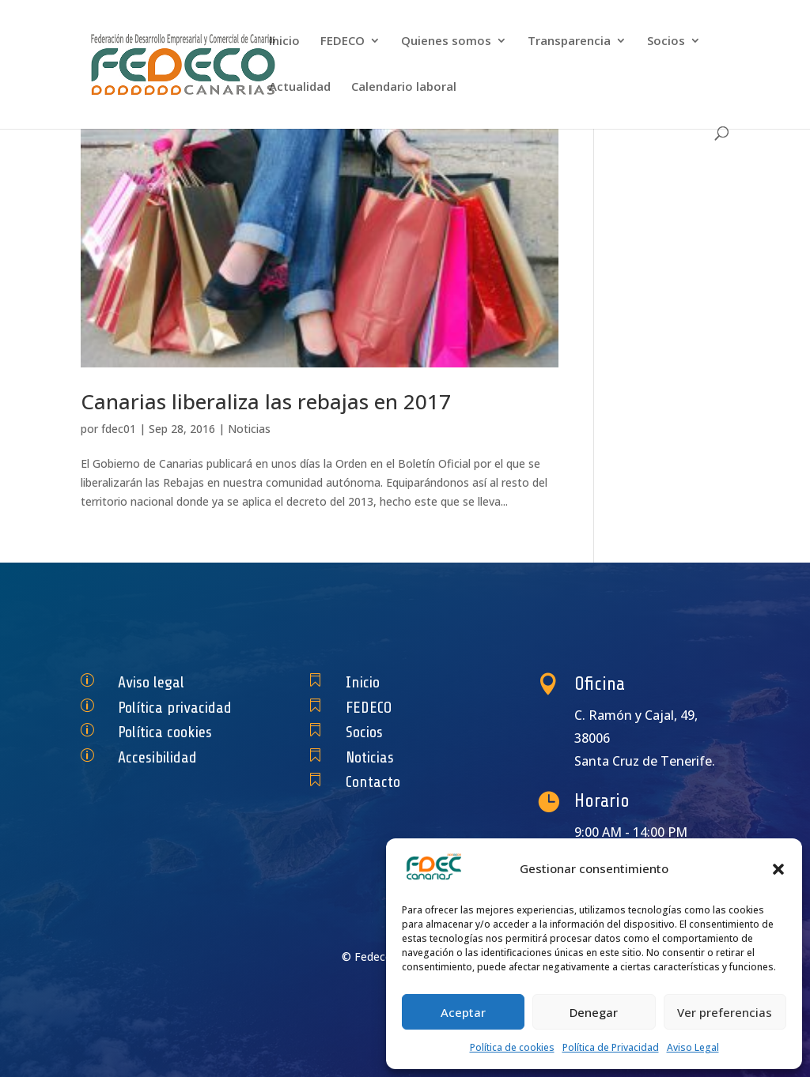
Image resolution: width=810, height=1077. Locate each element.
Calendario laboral (403, 87)
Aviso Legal (693, 1047)
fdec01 (118, 428)
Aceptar (463, 1012)
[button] (778, 869)
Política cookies (169, 732)
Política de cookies (512, 1047)
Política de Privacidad (610, 1047)
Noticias (249, 428)
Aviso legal (159, 682)
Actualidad (300, 87)
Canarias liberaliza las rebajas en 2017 (266, 401)
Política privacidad (176, 707)
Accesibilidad (163, 757)
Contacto (382, 782)
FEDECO (342, 41)
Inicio (284, 41)
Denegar (594, 1012)
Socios (666, 41)
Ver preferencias (724, 1012)
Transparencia (569, 41)
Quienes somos (446, 41)
